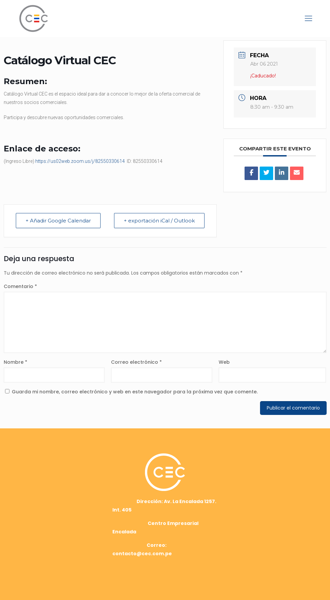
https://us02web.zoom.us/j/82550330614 (80, 161)
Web (224, 362)
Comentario (20, 286)
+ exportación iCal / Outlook (159, 220)
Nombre (15, 362)
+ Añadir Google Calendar (58, 220)
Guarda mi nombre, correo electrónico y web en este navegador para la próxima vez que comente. (135, 391)
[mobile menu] (308, 18)
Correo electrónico (136, 362)
